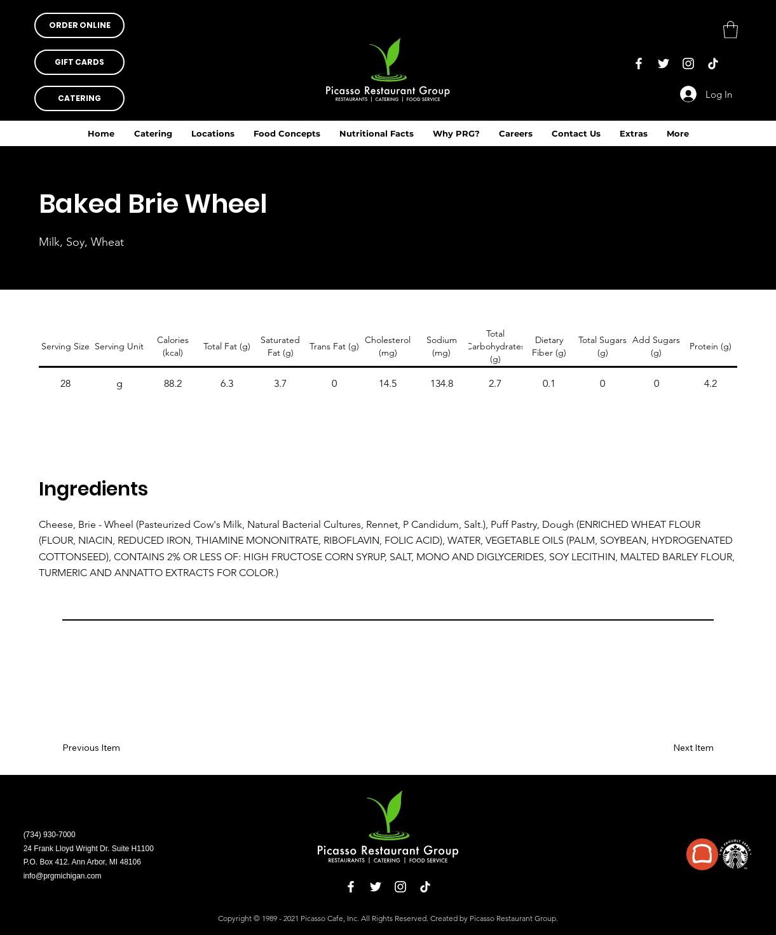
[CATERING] (79, 98)
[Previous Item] (100, 748)
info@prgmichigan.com (63, 875)
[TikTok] (713, 63)
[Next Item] (676, 748)
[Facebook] (638, 63)
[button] (376, 133)
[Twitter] (663, 63)
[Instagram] (688, 63)
